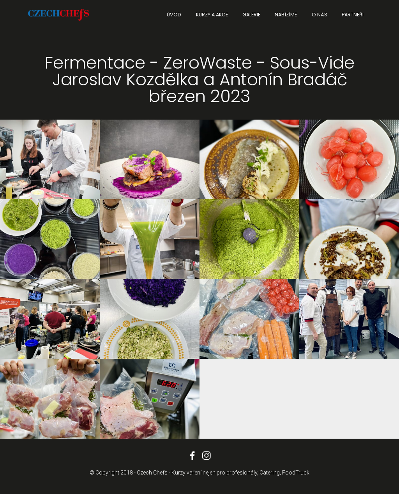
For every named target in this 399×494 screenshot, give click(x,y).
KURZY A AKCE (212, 14)
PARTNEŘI (353, 14)
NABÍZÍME (286, 14)
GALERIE (251, 14)
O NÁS (319, 14)
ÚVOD (174, 14)
